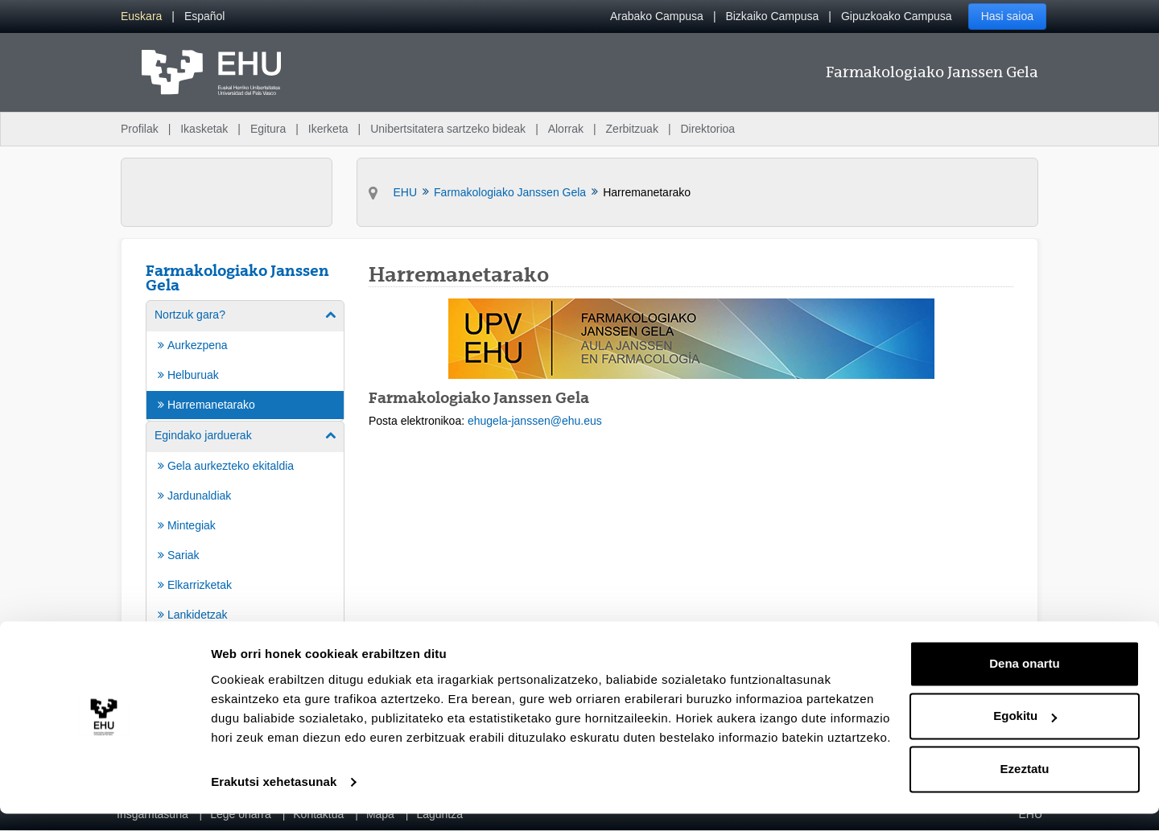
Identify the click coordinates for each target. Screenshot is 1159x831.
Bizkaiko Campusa (772, 16)
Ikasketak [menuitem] (204, 128)
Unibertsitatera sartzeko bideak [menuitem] (448, 128)
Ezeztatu (1025, 786)
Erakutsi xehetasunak (273, 799)
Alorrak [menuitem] (566, 128)
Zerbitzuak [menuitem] (632, 128)
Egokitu (1025, 733)
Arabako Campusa (656, 16)
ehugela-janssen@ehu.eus (535, 420)
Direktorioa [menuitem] (707, 128)
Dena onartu (1024, 681)
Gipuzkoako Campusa (896, 16)
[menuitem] (141, 16)
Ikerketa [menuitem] (328, 128)
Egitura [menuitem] (268, 128)
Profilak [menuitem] (140, 128)
